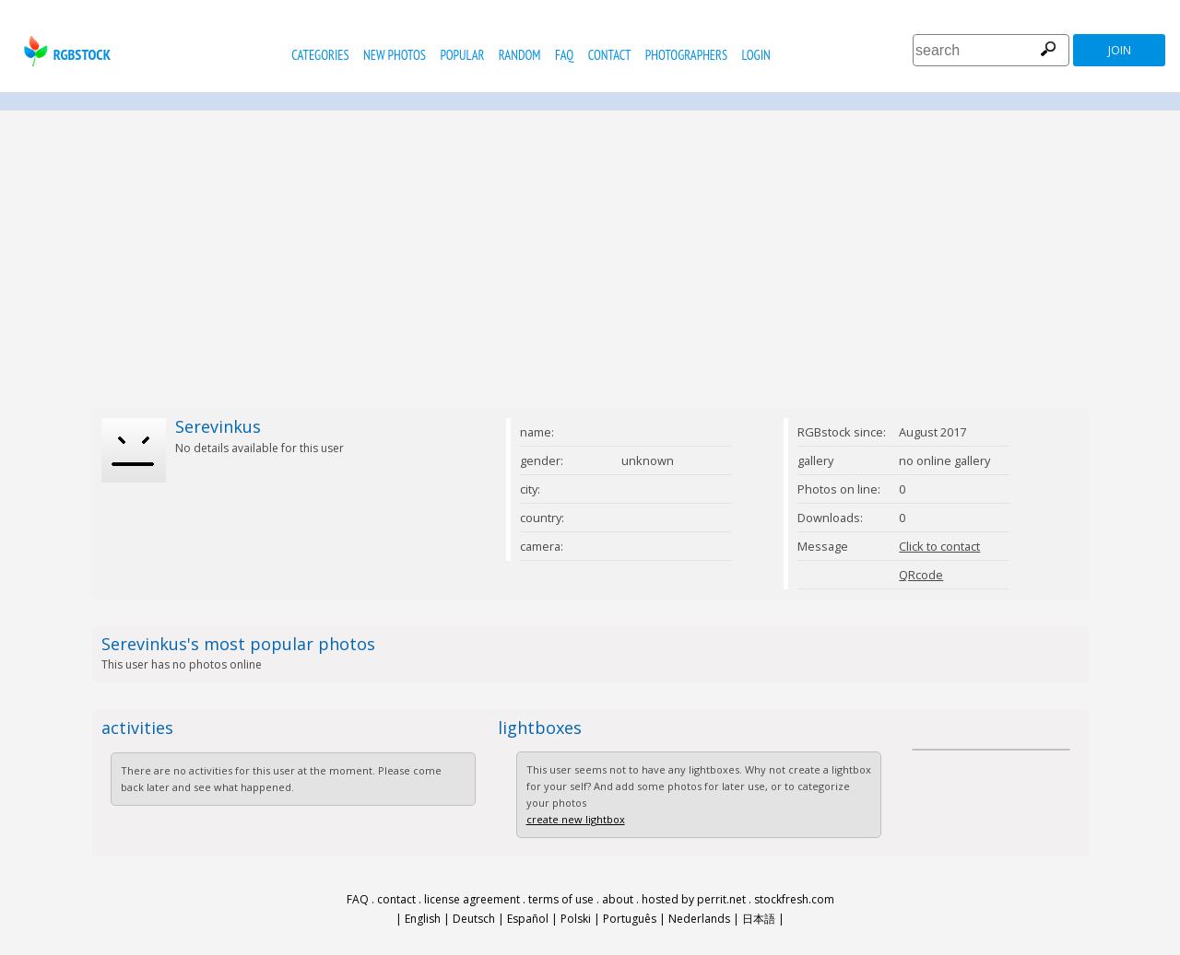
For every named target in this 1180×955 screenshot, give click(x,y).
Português (629, 918)
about (617, 899)
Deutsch (474, 918)
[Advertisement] (590, 260)
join (1119, 50)
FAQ (564, 55)
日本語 (758, 918)
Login (756, 55)
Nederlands (699, 918)
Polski (575, 918)
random (520, 55)
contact (609, 55)
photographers (686, 55)
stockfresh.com (794, 899)
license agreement (472, 899)
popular (462, 55)
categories (319, 55)
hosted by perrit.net (694, 899)
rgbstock (65, 51)
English (423, 918)
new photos (394, 55)
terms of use (561, 899)
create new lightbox (575, 819)
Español (528, 918)
